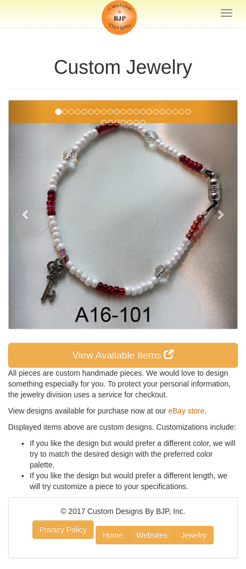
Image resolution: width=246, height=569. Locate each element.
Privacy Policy (63, 529)
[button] (26, 214)
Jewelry (194, 535)
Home (113, 535)
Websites (151, 535)
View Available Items (123, 355)
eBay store (186, 411)
